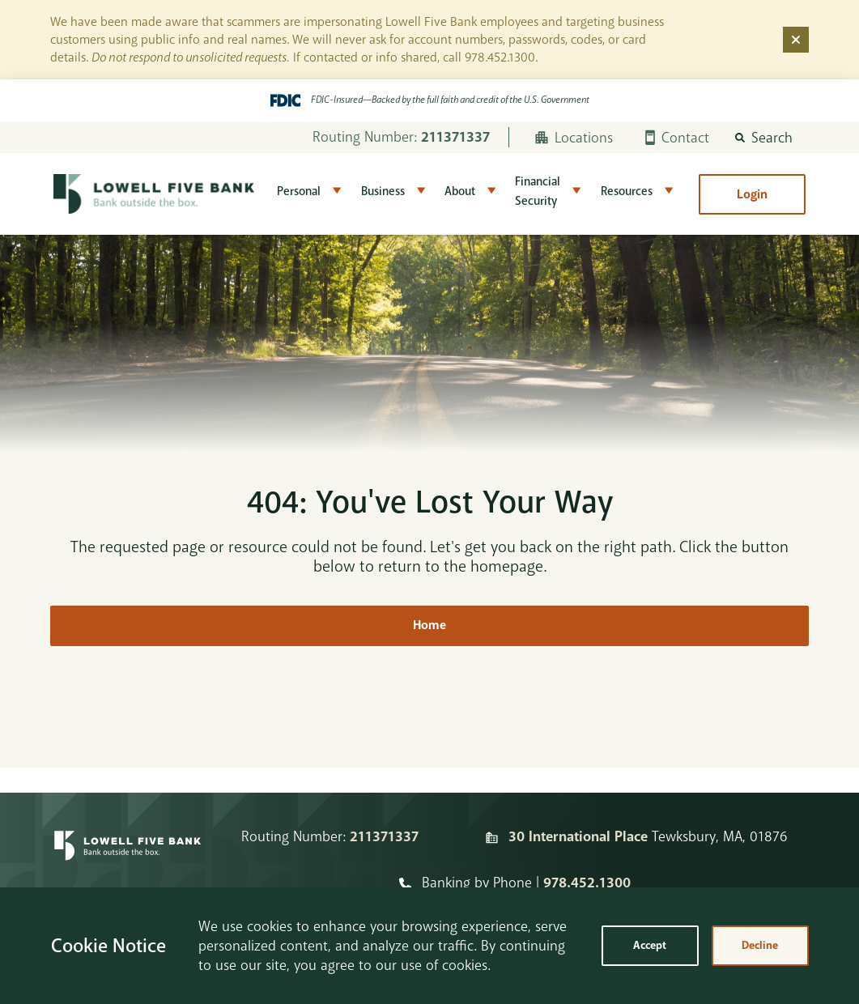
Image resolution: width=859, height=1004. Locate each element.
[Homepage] (127, 860)
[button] (764, 137)
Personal (299, 191)
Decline (760, 945)
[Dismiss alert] (796, 40)
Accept (649, 945)
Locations (574, 138)
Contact (677, 138)
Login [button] (752, 194)
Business (383, 191)
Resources (627, 191)
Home (429, 626)
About (459, 191)
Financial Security (537, 191)
